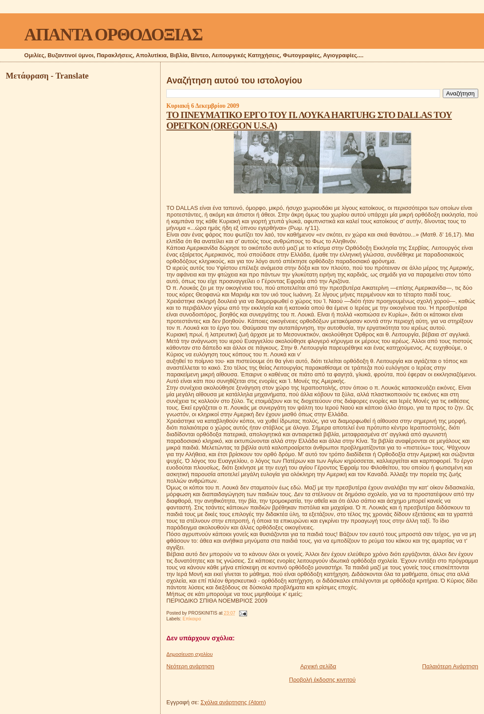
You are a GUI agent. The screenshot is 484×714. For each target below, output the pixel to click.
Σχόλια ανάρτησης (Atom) (233, 702)
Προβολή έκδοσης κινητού (322, 679)
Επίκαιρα (192, 618)
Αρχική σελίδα (318, 666)
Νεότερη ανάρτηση (190, 666)
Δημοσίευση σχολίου (189, 654)
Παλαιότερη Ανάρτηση (450, 666)
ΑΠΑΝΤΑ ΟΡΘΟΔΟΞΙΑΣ (113, 34)
